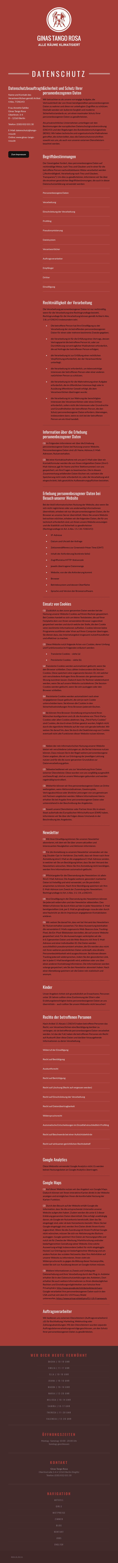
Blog (67, 58)
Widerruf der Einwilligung (55, 1049)
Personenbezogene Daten (56, 192)
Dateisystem (49, 239)
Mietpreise (42, 58)
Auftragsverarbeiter (53, 258)
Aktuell (17, 58)
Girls (29, 58)
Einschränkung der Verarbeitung (59, 211)
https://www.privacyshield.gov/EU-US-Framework (81, 1298)
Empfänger (48, 268)
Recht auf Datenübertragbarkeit (59, 1106)
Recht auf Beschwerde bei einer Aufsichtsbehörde (67, 1134)
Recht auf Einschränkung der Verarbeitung (64, 1096)
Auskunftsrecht (50, 1068)
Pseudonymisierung (53, 230)
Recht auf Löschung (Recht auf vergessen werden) (67, 1087)
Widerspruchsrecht (52, 1115)
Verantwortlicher (51, 249)
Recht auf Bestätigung (54, 1059)
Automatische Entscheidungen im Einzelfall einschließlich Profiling (76, 1125)
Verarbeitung (49, 202)
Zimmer (56, 58)
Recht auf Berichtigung (54, 1078)
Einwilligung (49, 286)
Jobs (90, 58)
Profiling (47, 221)
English (101, 58)
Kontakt (79, 58)
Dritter (46, 277)
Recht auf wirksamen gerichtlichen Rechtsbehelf (66, 1143)
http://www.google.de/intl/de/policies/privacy (79, 1288)
